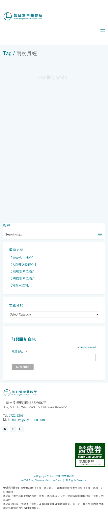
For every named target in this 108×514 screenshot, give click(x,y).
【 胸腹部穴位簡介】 (23, 278)
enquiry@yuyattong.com (28, 420)
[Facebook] (5, 429)
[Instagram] (13, 429)
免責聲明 (9, 488)
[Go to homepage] (23, 16)
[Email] (21, 429)
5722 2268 (16, 415)
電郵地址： (19, 351)
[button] (102, 29)
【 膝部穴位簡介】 (22, 258)
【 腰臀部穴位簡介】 (23, 271)
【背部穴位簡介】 (21, 285)
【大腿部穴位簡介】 (23, 265)
